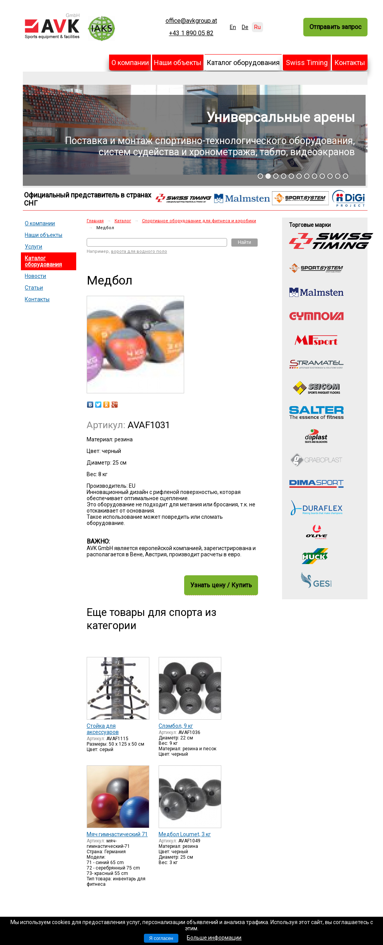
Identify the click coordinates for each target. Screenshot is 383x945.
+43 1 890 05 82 (191, 33)
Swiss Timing (307, 62)
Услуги (33, 247)
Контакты (349, 62)
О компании (130, 62)
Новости (35, 276)
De (245, 27)
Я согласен (161, 938)
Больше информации (214, 938)
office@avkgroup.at (191, 21)
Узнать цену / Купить (221, 585)
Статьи (34, 288)
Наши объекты (178, 62)
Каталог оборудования (243, 62)
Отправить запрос (335, 27)
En (233, 27)
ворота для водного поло (139, 251)
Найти (244, 242)
